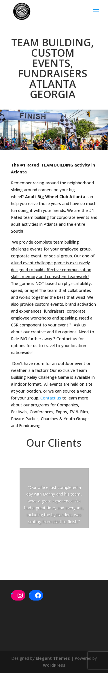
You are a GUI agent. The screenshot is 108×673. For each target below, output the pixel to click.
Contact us (50, 398)
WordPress (54, 665)
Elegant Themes (53, 658)
